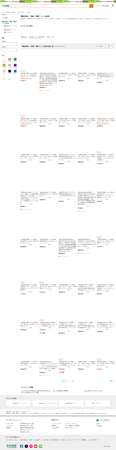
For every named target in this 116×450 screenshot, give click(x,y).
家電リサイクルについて (26, 445)
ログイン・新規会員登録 (102, 6)
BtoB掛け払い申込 (25, 447)
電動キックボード (8, 32)
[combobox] (48, 6)
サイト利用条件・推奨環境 (72, 440)
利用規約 (53, 440)
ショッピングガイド (56, 438)
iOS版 (98, 438)
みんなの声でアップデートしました (93, 405)
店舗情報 (8, 442)
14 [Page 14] (72, 381)
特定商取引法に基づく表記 (27, 438)
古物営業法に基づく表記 (26, 440)
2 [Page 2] (66, 381)
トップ (3, 12)
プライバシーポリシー (71, 438)
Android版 (99, 441)
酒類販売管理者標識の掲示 (27, 442)
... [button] (69, 380)
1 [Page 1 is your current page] (63, 381)
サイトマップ (9, 440)
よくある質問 (54, 442)
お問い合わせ (68, 442)
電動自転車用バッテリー (10, 30)
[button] (91, 6)
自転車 (7, 12)
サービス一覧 (9, 438)
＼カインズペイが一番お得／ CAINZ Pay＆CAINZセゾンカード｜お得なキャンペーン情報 (36, 406)
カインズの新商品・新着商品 (60, 405)
